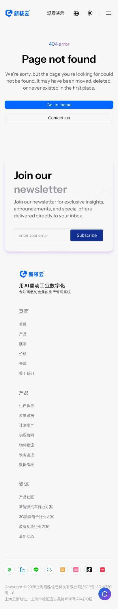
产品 (23, 334)
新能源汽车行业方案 (36, 507)
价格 (23, 354)
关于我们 (26, 374)
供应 (23, 436)
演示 (23, 344)
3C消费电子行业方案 (36, 517)
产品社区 (26, 497)
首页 (23, 325)
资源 (23, 364)
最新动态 (26, 537)
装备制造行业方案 (34, 527)
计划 (23, 426)
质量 (23, 416)
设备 (23, 455)
